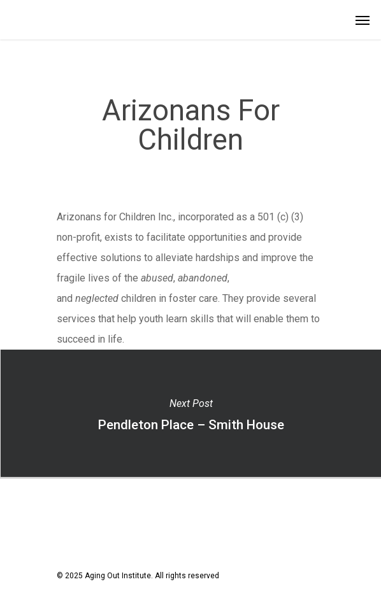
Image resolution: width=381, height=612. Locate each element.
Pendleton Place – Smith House (190, 413)
